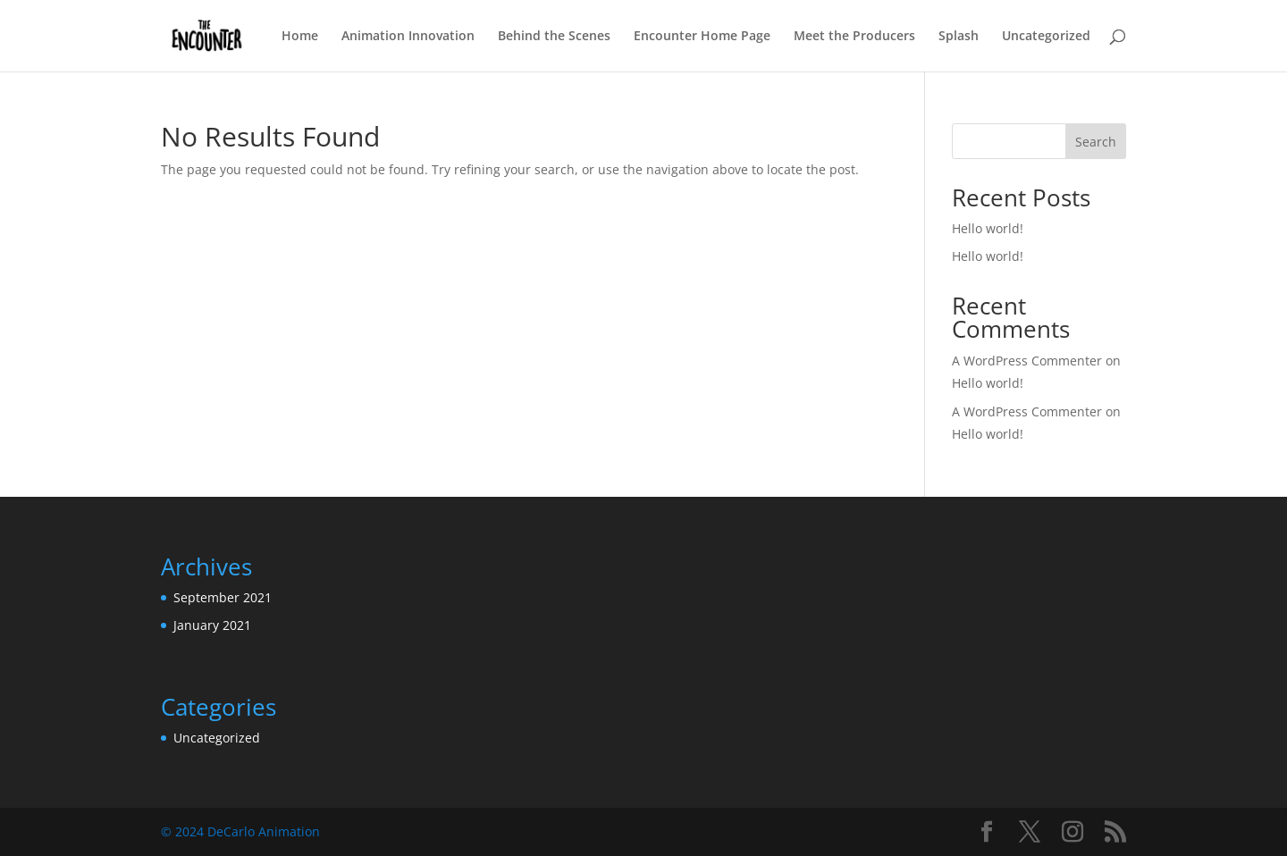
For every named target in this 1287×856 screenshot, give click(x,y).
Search (1095, 141)
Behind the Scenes (554, 36)
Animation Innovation (408, 36)
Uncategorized (1046, 36)
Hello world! (987, 228)
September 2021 (222, 597)
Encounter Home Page (702, 36)
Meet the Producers (854, 36)
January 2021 (212, 625)
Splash (958, 36)
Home (300, 36)
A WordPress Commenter (1027, 360)
